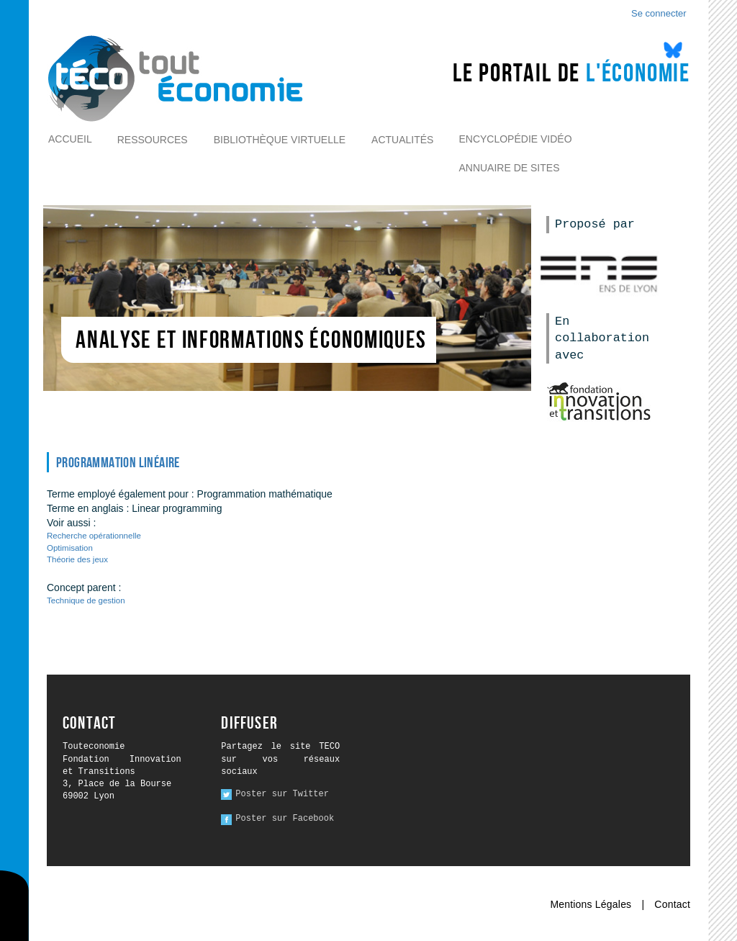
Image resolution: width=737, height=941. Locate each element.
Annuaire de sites (508, 168)
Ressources (152, 139)
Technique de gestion (86, 600)
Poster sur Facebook (284, 819)
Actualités (402, 139)
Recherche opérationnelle (94, 535)
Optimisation (70, 548)
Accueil (70, 139)
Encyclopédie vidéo (514, 139)
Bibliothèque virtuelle (279, 139)
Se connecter (659, 13)
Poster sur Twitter (282, 794)
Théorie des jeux (77, 559)
